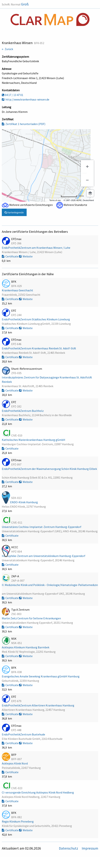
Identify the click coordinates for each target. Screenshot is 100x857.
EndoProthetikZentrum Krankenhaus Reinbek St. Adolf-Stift (39, 348)
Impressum (90, 848)
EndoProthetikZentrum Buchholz (23, 411)
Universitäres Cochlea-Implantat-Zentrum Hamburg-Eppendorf (42, 527)
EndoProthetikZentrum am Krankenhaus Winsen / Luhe (36, 247)
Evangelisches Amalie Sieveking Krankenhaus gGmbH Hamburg (41, 676)
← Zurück (7, 49)
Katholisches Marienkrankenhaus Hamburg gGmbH (34, 440)
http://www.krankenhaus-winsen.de (25, 99)
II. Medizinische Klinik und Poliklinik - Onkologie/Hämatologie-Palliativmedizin (50, 585)
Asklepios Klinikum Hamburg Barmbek (26, 647)
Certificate (10, 256)
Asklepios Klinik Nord (15, 763)
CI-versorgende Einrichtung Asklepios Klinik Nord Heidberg (38, 792)
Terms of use (55, 200)
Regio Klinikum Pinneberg (18, 821)
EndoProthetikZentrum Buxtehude (24, 734)
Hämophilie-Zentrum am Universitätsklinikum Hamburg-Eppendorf (44, 556)
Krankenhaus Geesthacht (18, 290)
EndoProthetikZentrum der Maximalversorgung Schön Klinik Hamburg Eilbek (49, 469)
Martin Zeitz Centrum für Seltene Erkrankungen (31, 618)
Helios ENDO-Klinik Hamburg (20, 502)
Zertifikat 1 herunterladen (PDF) (23, 124)
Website (26, 256)
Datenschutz (69, 848)
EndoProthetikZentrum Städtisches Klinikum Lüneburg (36, 319)
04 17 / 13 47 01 (12, 95)
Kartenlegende (14, 212)
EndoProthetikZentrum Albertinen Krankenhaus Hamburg (38, 705)
